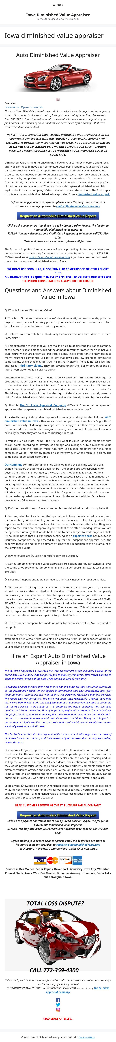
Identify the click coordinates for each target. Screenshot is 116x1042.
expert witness (82, 536)
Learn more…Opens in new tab (24, 107)
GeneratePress (87, 1037)
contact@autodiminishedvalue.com (78, 206)
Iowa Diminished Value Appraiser (58, 14)
